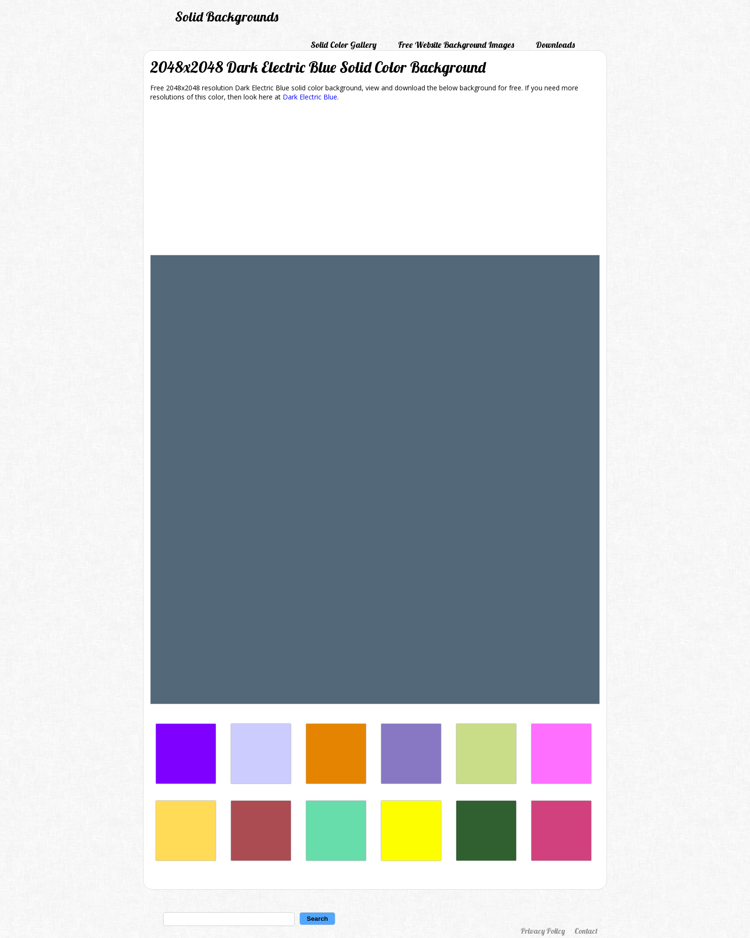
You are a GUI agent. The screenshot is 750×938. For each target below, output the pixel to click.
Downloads (555, 44)
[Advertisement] (375, 180)
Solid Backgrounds (226, 16)
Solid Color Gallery (343, 44)
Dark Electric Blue (310, 96)
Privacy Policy (542, 931)
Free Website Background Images (456, 44)
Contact (585, 931)
